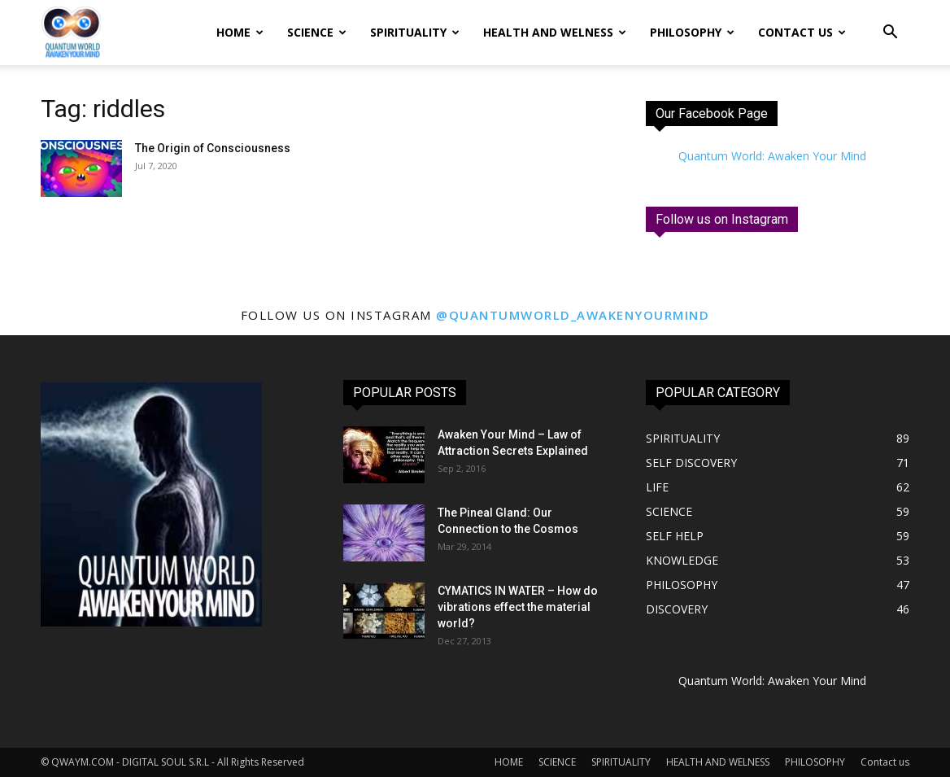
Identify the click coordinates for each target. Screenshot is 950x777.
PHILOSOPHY (692, 32)
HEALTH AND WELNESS (554, 32)
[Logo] (71, 33)
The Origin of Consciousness (212, 148)
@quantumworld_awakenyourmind (572, 315)
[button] (889, 33)
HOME (240, 32)
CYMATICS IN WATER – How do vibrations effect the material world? (518, 607)
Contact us (802, 32)
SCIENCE (316, 32)
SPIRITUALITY (415, 32)
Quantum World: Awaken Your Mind (772, 156)
